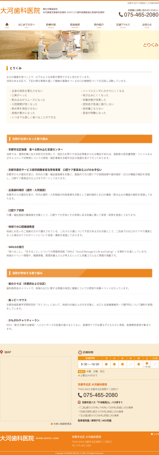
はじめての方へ (26, 25)
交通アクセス (123, 25)
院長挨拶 (75, 25)
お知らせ (147, 25)
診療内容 (51, 25)
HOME (7, 25)
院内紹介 (99, 25)
